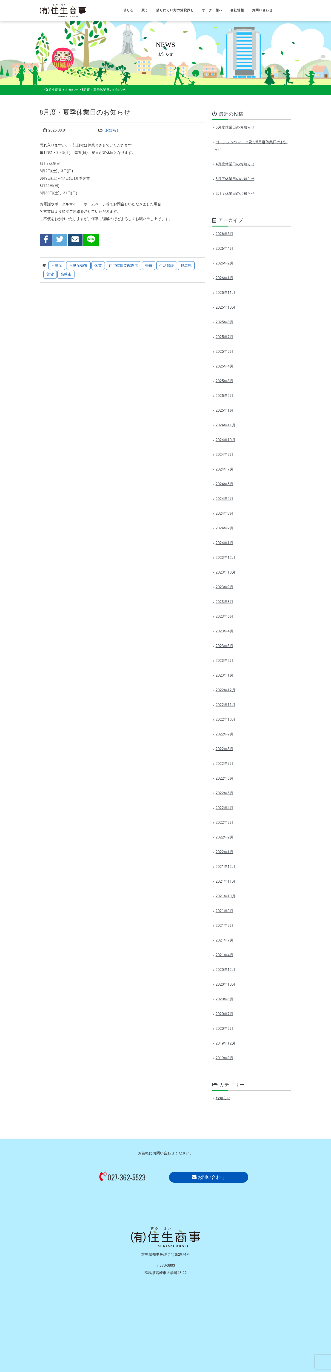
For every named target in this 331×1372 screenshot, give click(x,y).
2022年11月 (225, 705)
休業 (98, 265)
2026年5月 (224, 234)
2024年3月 (224, 513)
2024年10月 (225, 440)
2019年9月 (224, 1058)
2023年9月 (224, 587)
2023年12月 (225, 557)
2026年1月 (224, 278)
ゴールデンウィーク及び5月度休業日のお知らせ (251, 146)
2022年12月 (225, 690)
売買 (148, 265)
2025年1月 (224, 410)
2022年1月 (224, 852)
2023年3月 (224, 646)
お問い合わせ (208, 1177)
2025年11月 (225, 292)
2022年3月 (224, 822)
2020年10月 (225, 984)
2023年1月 (224, 675)
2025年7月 (224, 337)
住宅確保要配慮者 (123, 265)
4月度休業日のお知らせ (235, 164)
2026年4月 (224, 248)
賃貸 (50, 274)
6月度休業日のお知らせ (235, 127)
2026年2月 (224, 263)
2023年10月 (225, 572)
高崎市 (65, 274)
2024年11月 (225, 425)
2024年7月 (224, 469)
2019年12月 (225, 1043)
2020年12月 (225, 969)
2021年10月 (225, 896)
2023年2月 (224, 660)
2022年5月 (224, 793)
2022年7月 (224, 763)
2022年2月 (224, 837)
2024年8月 (224, 454)
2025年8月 (224, 322)
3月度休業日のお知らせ (235, 179)
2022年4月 (224, 808)
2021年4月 (224, 955)
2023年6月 (224, 616)
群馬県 (186, 265)
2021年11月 (225, 881)
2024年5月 (224, 484)
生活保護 (166, 265)
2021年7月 (224, 940)
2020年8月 (224, 999)
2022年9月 (224, 734)
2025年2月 (224, 395)
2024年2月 (224, 528)
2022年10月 (225, 719)
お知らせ (112, 130)
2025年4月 (224, 366)
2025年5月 (224, 351)
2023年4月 (224, 631)
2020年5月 (224, 1028)
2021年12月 (225, 866)
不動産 (56, 265)
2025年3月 (224, 381)
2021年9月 (224, 911)
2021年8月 (224, 925)
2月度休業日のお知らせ (235, 193)
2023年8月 (224, 602)
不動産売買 (78, 265)
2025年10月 (225, 307)
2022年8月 (224, 749)
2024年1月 (224, 543)
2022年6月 (224, 778)
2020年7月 (224, 1014)
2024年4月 (224, 499)
